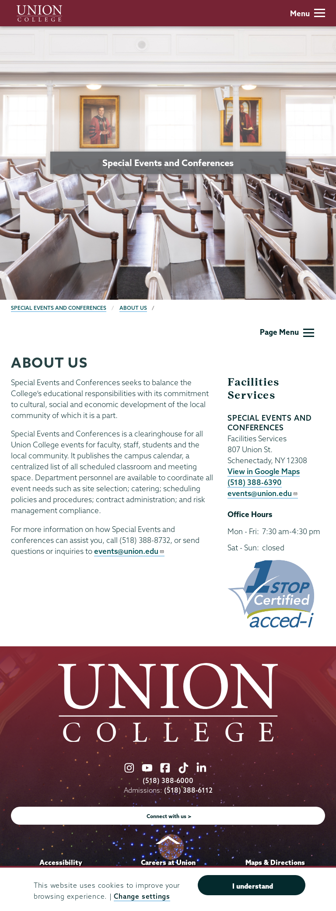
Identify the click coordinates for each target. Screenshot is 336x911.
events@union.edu (129, 551)
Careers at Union (168, 862)
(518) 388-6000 (168, 780)
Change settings (142, 896)
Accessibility (60, 862)
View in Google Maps (264, 471)
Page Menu (287, 332)
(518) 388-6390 (255, 482)
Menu (307, 13)
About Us (133, 308)
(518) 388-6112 (188, 790)
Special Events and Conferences (58, 308)
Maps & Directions (275, 862)
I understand (252, 886)
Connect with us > (169, 816)
